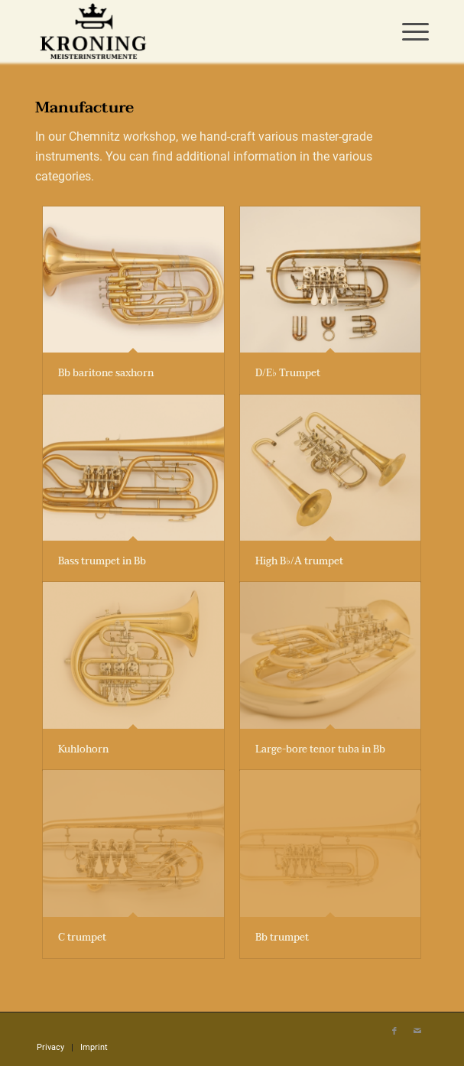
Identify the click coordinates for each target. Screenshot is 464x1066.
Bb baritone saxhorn (106, 373)
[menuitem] (408, 30)
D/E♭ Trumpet (287, 373)
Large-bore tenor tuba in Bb (320, 749)
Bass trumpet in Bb (102, 561)
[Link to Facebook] (394, 1031)
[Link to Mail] (417, 1031)
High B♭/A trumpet (299, 561)
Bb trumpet (282, 937)
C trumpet (82, 937)
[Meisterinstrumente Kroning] (193, 30)
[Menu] (408, 30)
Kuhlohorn (83, 749)
